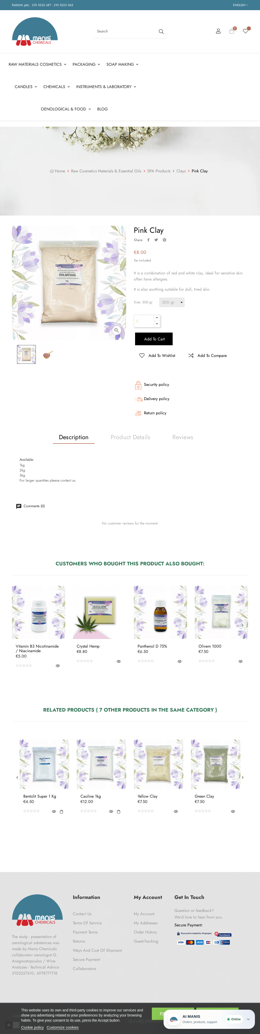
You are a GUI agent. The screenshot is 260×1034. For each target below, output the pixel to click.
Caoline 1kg (90, 796)
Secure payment (86, 959)
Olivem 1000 (210, 646)
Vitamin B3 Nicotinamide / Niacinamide (37, 648)
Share (148, 239)
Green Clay (204, 796)
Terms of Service (87, 923)
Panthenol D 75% (152, 646)
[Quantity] (144, 321)
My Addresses (145, 923)
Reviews (182, 437)
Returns (79, 941)
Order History (145, 932)
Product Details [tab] (131, 437)
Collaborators (84, 969)
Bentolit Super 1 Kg (39, 796)
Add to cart (154, 339)
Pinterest (164, 239)
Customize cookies (63, 1027)
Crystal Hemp (88, 646)
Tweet (156, 239)
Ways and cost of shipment (97, 950)
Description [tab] (74, 437)
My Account (144, 914)
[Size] (172, 302)
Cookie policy (32, 1027)
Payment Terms (85, 932)
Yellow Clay (147, 796)
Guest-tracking (146, 941)
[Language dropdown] (240, 5)
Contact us (82, 914)
